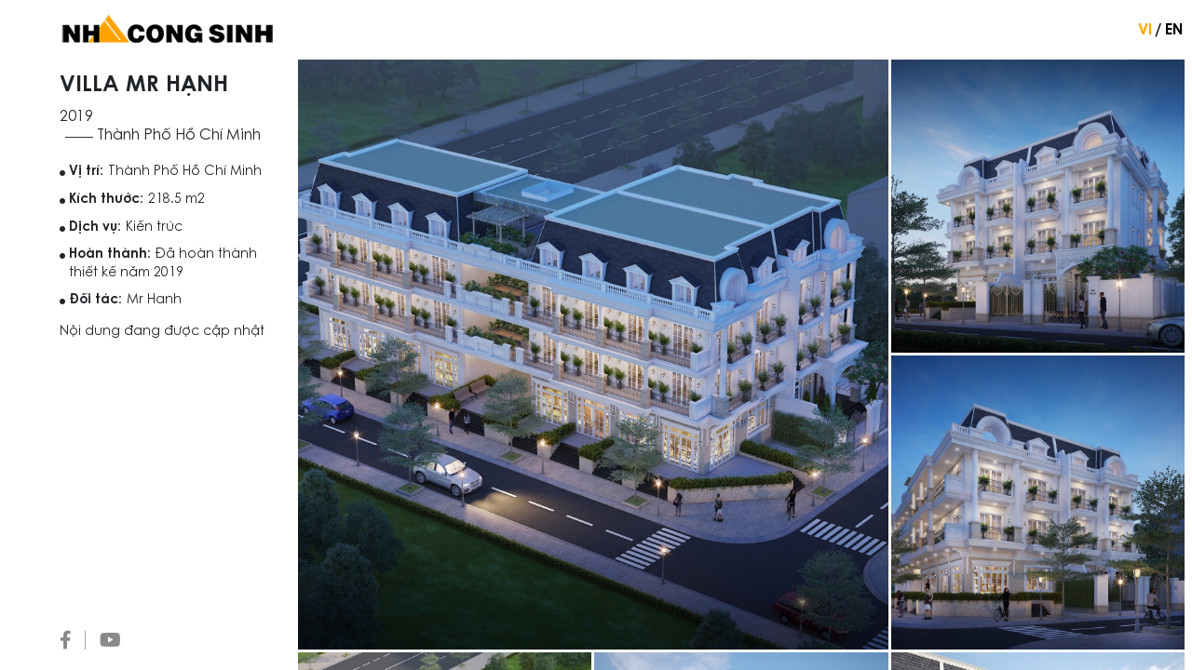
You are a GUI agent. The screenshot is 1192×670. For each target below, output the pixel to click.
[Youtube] (110, 640)
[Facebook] (73, 640)
